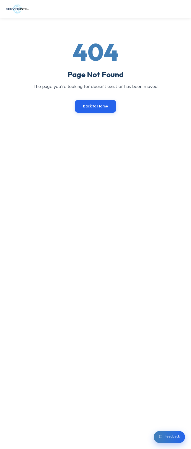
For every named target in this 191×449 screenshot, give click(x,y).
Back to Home (95, 106)
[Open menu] (180, 9)
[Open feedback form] (169, 437)
